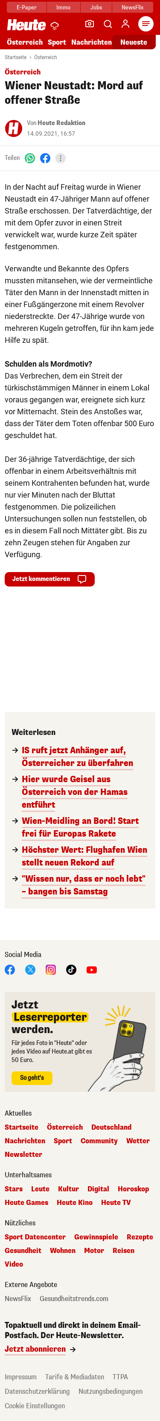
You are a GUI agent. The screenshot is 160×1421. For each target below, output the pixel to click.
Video (14, 1264)
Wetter (138, 1141)
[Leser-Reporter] (89, 24)
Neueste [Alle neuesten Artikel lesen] (133, 42)
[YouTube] (92, 969)
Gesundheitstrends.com (74, 1299)
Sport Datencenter (35, 1237)
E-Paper (27, 7)
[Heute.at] (26, 24)
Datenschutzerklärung (37, 1391)
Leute (40, 1189)
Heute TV (116, 1203)
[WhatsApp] (30, 158)
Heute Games (26, 1203)
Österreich (25, 42)
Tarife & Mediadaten (74, 1377)
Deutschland (111, 1127)
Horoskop (133, 1189)
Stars (14, 1189)
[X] (30, 969)
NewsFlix (132, 7)
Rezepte (140, 1237)
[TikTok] (71, 969)
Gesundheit (23, 1251)
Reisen (123, 1251)
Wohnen (63, 1251)
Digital (98, 1189)
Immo (63, 7)
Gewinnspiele (96, 1237)
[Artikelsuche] (107, 24)
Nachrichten (91, 42)
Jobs (96, 7)
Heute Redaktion (61, 123)
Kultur (68, 1189)
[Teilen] (60, 158)
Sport (57, 42)
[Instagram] (51, 969)
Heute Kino (75, 1203)
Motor (94, 1251)
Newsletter (23, 1154)
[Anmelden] (125, 24)
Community (99, 1141)
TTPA (120, 1377)
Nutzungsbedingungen (111, 1391)
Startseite (15, 57)
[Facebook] (45, 158)
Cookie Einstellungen (35, 1405)
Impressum (21, 1377)
